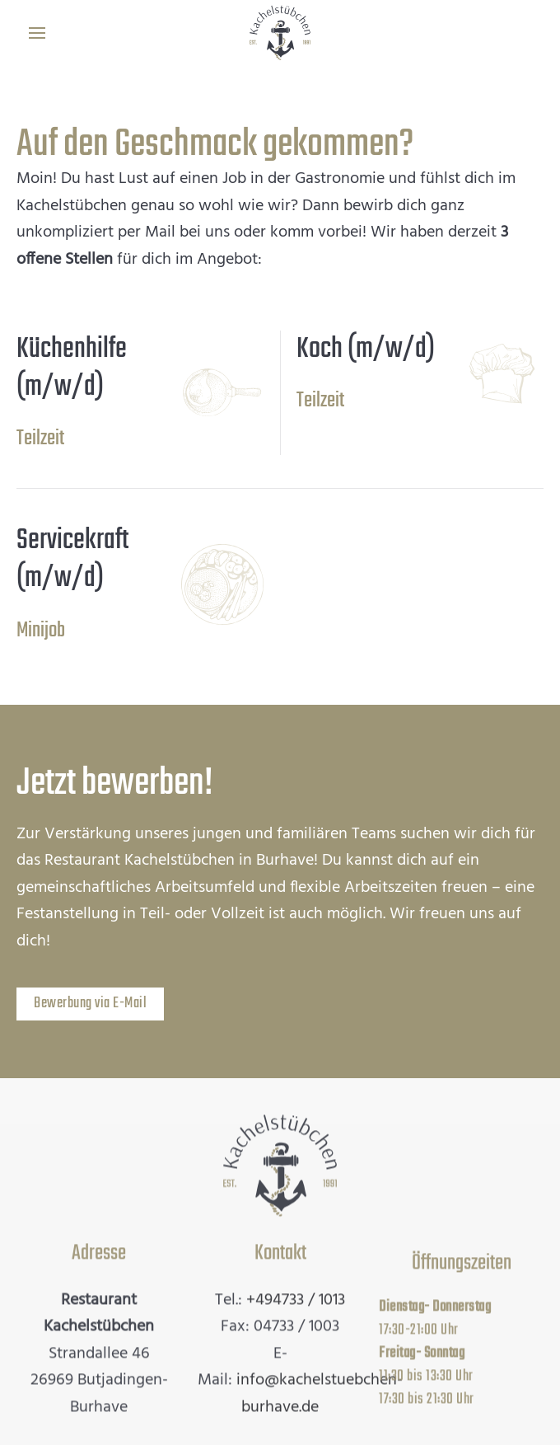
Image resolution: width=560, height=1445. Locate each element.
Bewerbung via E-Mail (90, 1004)
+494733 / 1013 (295, 1298)
